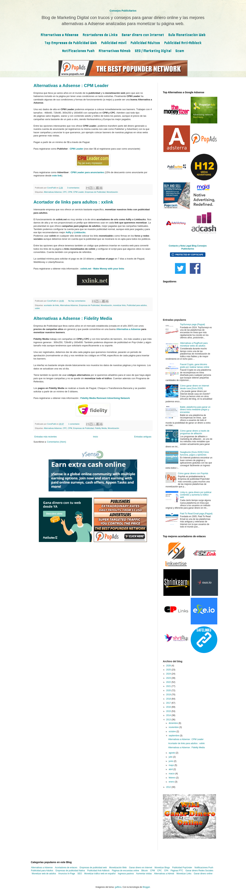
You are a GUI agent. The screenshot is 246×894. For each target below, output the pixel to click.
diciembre (173, 723)
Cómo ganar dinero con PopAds (193, 473)
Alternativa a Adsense (128, 329)
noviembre (174, 727)
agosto (172, 753)
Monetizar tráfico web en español (100, 873)
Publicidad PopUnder (182, 867)
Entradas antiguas (142, 436)
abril (171, 769)
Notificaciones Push (78, 51)
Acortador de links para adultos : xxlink (73, 202)
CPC (65, 192)
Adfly (68, 232)
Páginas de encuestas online (125, 870)
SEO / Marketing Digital (153, 51)
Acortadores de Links (100, 35)
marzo (172, 773)
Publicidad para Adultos (42, 870)
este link (57, 175)
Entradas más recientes (45, 436)
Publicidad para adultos (137, 305)
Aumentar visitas (144, 873)
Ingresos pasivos (126, 873)
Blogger (146, 887)
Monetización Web (118, 867)
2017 (169, 703)
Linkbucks (79, 232)
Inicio (95, 436)
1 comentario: (74, 424)
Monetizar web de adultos (44, 873)
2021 (169, 686)
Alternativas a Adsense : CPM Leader (70, 85)
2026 (169, 665)
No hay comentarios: (77, 301)
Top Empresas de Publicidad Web (70, 43)
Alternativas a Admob (164, 873)
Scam (179, 51)
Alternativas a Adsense (59, 35)
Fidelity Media (101, 428)
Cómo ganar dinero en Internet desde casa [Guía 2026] (194, 386)
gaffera (118, 887)
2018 (169, 699)
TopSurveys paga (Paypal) (192, 324)
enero (172, 782)
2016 (169, 707)
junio (171, 761)
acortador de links (51, 305)
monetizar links (119, 305)
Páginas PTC (176, 870)
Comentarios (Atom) (56, 442)
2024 (169, 674)
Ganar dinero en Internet (140, 867)
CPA (166, 870)
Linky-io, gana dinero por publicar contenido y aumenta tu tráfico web (195, 495)
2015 (169, 711)
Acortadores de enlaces (66, 867)
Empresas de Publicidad (95, 192)
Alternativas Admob (114, 51)
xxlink (37, 308)
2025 (169, 669)
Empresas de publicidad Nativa (70, 870)
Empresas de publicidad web (93, 867)
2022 (169, 682)
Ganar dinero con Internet (143, 35)
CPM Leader (76, 148)
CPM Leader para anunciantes (87, 172)
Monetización (112, 192)
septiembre (174, 735)
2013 (169, 719)
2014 (169, 715)
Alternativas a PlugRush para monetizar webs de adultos (194, 344)
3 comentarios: (73, 188)
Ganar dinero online (203, 873)
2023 (169, 678)
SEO (79, 873)
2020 (169, 690)
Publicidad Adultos (145, 43)
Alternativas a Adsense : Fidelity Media (72, 318)
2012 (169, 787)
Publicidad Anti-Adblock (183, 43)
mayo (172, 765)
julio (171, 757)
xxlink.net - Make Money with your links (102, 268)
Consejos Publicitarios (123, 10)
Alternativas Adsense (53, 192)
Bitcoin (144, 870)
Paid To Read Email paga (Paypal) (196, 513)
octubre (172, 731)
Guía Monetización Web (186, 35)
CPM (70, 192)
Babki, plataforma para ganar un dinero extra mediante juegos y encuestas (195, 409)
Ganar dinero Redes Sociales (199, 870)
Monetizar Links (184, 873)
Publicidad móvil (113, 43)
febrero (172, 777)
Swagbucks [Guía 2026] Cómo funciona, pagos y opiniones (194, 453)
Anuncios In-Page (66, 873)
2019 (169, 694)
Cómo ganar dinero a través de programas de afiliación (194, 432)
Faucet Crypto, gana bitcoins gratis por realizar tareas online (194, 365)
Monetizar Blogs (162, 867)
